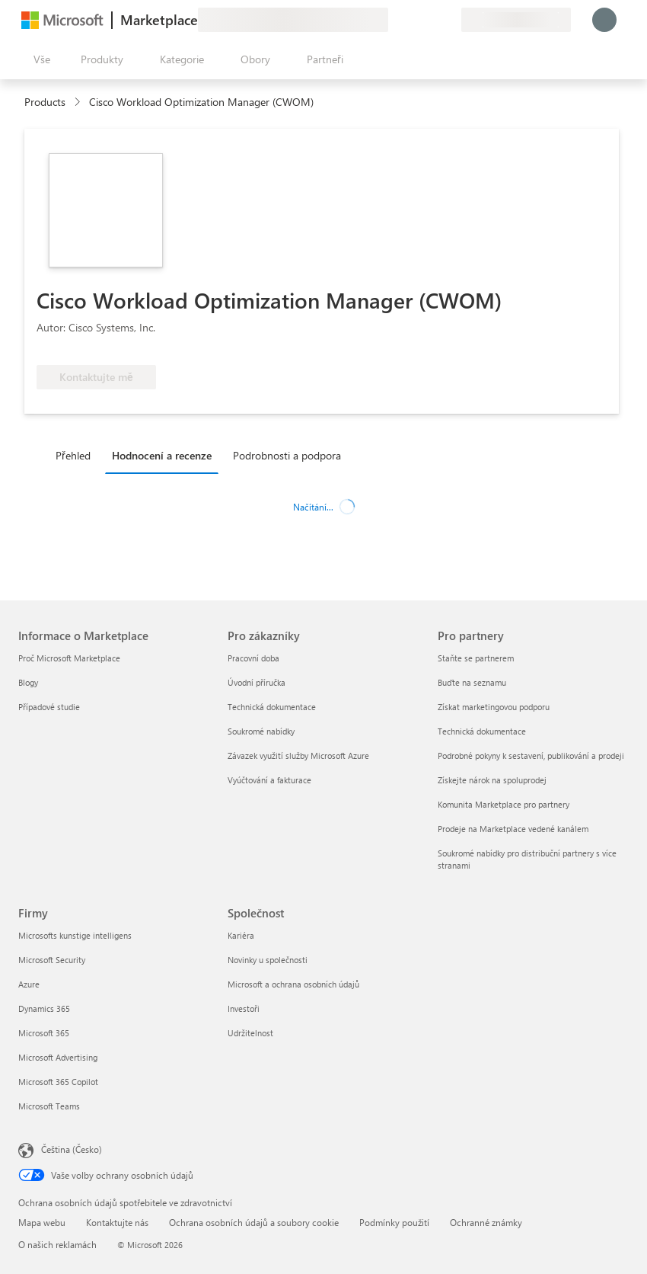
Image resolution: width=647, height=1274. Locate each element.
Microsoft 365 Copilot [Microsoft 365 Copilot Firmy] (58, 1081)
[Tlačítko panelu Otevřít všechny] (38, 59)
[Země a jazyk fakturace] (516, 20)
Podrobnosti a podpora (287, 455)
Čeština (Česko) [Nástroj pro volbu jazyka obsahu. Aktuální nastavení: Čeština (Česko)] (71, 1149)
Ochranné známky (486, 1222)
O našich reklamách (57, 1244)
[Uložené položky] (431, 20)
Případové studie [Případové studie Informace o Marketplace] (49, 706)
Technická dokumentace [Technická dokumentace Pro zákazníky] (272, 706)
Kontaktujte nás (117, 1222)
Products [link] (44, 101)
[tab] (77, 455)
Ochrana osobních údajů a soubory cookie (254, 1222)
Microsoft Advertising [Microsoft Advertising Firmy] (57, 1057)
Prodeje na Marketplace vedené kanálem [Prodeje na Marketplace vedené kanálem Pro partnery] (513, 828)
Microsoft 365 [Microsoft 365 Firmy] (43, 1033)
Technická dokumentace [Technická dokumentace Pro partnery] (482, 731)
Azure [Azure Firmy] (29, 984)
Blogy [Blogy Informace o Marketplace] (28, 682)
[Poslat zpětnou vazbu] (394, 20)
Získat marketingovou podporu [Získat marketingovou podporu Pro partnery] (494, 706)
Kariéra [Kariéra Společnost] (241, 935)
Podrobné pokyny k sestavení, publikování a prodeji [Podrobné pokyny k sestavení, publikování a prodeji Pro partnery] (531, 755)
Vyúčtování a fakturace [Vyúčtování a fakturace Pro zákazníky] (269, 780)
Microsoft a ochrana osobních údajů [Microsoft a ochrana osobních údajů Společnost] (293, 984)
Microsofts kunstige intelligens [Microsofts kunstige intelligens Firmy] (75, 935)
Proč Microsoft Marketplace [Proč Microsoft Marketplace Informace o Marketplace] (69, 658)
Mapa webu (41, 1222)
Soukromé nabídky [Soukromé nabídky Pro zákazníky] (261, 731)
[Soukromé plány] (449, 20)
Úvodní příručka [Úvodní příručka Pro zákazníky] (256, 682)
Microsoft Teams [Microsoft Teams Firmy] (49, 1106)
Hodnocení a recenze (162, 455)
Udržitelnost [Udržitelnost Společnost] (250, 1033)
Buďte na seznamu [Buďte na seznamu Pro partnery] (472, 682)
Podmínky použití (394, 1222)
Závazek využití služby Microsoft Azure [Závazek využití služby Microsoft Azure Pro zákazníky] (298, 755)
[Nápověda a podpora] (412, 20)
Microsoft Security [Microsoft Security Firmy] (51, 959)
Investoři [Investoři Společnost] (244, 1008)
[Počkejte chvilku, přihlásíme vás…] (604, 20)
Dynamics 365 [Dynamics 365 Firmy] (44, 1008)
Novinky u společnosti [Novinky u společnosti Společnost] (268, 959)
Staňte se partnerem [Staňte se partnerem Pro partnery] (476, 658)
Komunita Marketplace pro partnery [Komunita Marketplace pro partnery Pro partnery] (503, 804)
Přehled (73, 455)
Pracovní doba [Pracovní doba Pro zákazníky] (253, 658)
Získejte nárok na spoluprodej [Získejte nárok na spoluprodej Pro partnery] (492, 780)
